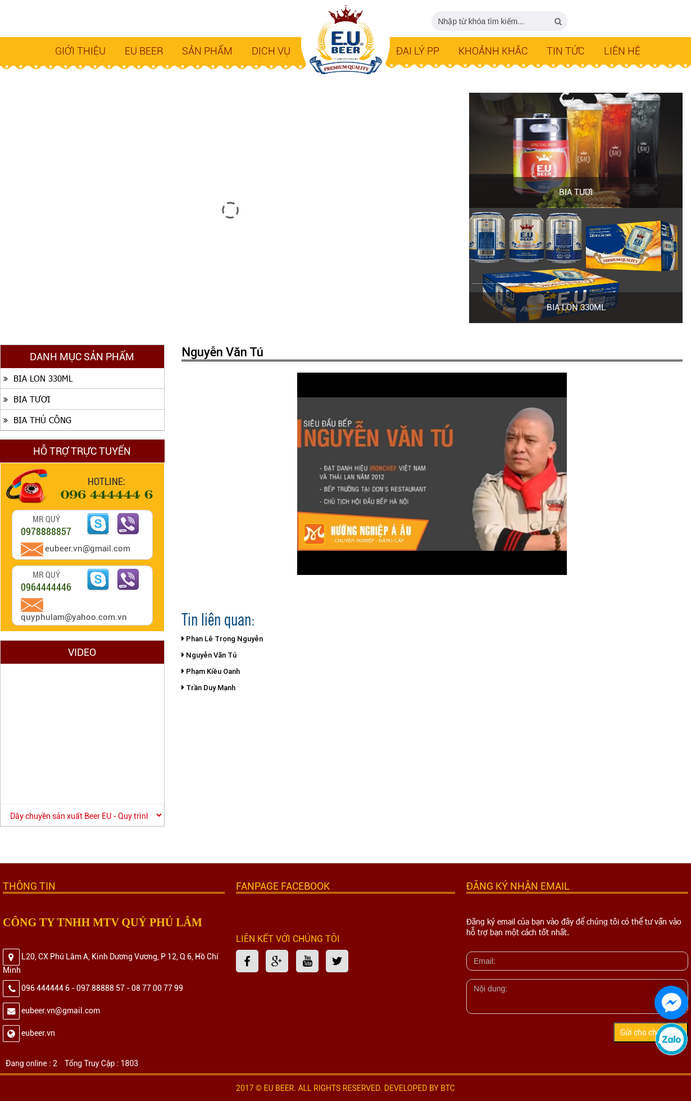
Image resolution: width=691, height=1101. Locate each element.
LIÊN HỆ (622, 51)
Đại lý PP (417, 51)
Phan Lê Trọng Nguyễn (222, 639)
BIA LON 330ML (576, 307)
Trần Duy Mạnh (208, 687)
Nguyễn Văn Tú (209, 655)
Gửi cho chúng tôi (650, 1032)
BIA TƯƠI (576, 192)
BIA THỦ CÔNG (36, 419)
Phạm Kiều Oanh (210, 671)
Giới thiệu (80, 51)
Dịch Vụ (271, 51)
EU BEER (144, 51)
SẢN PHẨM (207, 51)
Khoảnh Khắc (493, 51)
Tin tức (566, 51)
